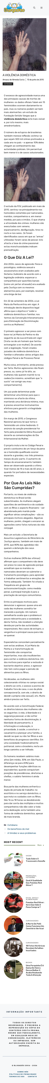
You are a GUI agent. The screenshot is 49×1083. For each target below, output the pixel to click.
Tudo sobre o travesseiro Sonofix (35, 860)
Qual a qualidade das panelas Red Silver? (34, 882)
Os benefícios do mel (18, 829)
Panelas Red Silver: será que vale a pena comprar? (35, 904)
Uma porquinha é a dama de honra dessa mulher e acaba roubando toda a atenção (35, 970)
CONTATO (32, 1076)
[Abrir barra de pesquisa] (34, 8)
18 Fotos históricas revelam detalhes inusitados (35, 948)
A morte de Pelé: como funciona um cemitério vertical (35, 926)
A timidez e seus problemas (21, 833)
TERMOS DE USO (17, 1076)
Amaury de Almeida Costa (13, 80)
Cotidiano (8, 84)
